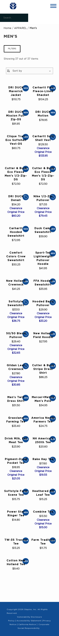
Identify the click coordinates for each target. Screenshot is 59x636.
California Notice (27, 624)
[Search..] (14, 18)
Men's (33, 28)
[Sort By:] (29, 71)
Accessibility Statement (29, 621)
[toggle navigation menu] (53, 6)
